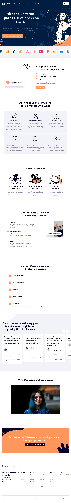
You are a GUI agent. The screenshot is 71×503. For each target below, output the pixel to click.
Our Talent (16, 3)
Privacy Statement (65, 498)
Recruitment (23, 477)
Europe (41, 477)
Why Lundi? (37, 3)
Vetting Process (30, 3)
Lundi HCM (23, 481)
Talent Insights (24, 474)
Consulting (23, 479)
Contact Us (62, 474)
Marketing (32, 481)
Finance (32, 479)
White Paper (52, 474)
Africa (41, 484)
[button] (63, 331)
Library (51, 477)
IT (30, 484)
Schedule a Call (40, 87)
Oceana (41, 486)
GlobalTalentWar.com (54, 484)
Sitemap (52, 481)
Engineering (32, 474)
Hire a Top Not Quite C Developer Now (12, 36)
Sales (31, 477)
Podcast (51, 479)
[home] (7, 3)
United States (43, 474)
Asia (41, 481)
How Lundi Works (22, 3)
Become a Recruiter (64, 477)
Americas (42, 479)
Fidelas (22, 484)
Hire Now (66, 3)
